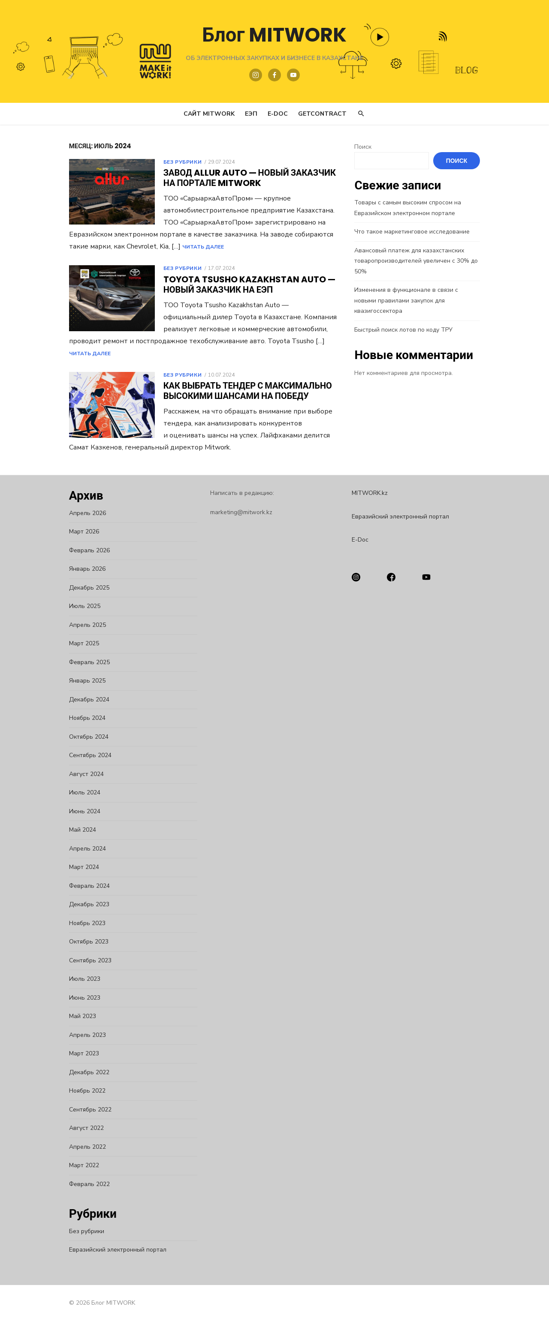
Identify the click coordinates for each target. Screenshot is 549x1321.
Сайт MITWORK (209, 114)
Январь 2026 (82, 569)
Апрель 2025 (82, 625)
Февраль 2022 (84, 1184)
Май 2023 (77, 1016)
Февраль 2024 (84, 886)
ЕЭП (251, 114)
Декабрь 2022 (84, 1072)
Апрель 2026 (82, 513)
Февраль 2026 (84, 550)
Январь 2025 (82, 681)
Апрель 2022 (82, 1147)
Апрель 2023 (82, 1035)
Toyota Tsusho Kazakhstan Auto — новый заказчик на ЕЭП (245, 284)
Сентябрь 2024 (85, 755)
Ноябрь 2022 (82, 1091)
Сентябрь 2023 (85, 960)
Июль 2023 (80, 979)
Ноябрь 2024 (82, 718)
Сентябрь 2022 (85, 1109)
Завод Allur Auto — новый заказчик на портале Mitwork (245, 178)
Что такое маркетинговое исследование (413, 232)
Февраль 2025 (84, 662)
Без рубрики (178, 162)
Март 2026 (79, 531)
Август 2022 (81, 1128)
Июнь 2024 (80, 811)
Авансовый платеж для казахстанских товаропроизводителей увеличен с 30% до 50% (418, 261)
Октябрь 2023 (84, 942)
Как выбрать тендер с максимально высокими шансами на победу (243, 391)
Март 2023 (79, 1053)
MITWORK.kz (371, 493)
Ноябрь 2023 (82, 923)
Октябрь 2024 (84, 737)
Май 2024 (77, 830)
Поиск (364, 147)
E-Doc (278, 114)
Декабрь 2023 (84, 904)
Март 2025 (79, 643)
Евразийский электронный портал (113, 1250)
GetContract (322, 114)
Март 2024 (79, 867)
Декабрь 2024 (84, 699)
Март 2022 (79, 1165)
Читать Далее (309, 246)
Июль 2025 (80, 606)
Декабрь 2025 (84, 588)
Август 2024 (81, 774)
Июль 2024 (80, 792)
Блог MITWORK (275, 34)
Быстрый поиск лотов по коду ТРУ (405, 319)
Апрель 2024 (82, 849)
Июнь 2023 (80, 998)
